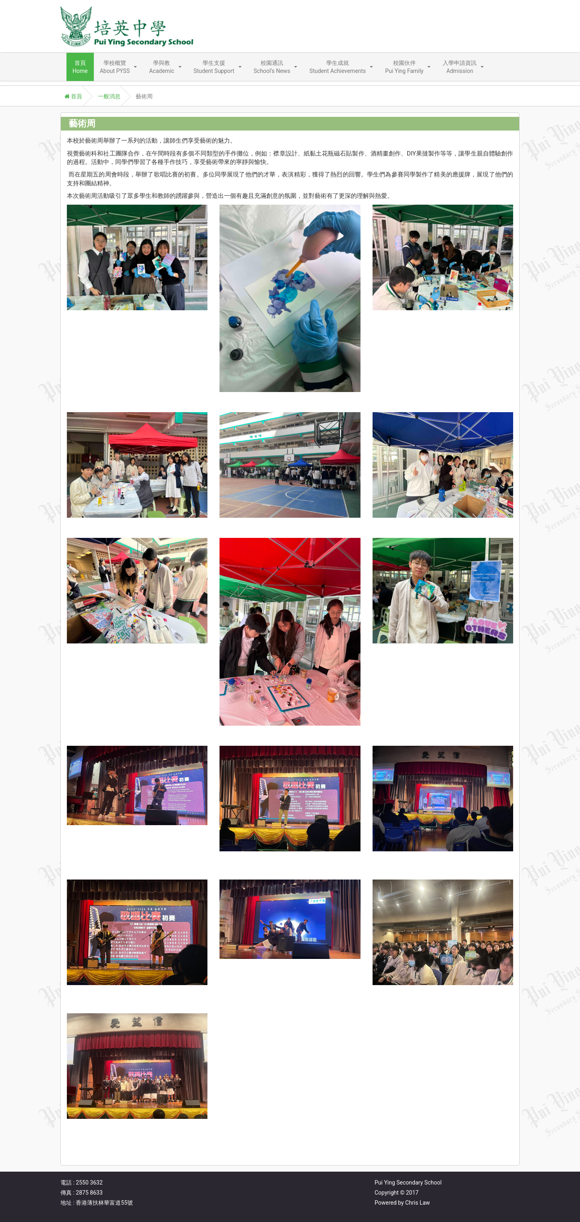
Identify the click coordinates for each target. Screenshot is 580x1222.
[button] (118, 67)
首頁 (73, 96)
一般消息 (109, 96)
